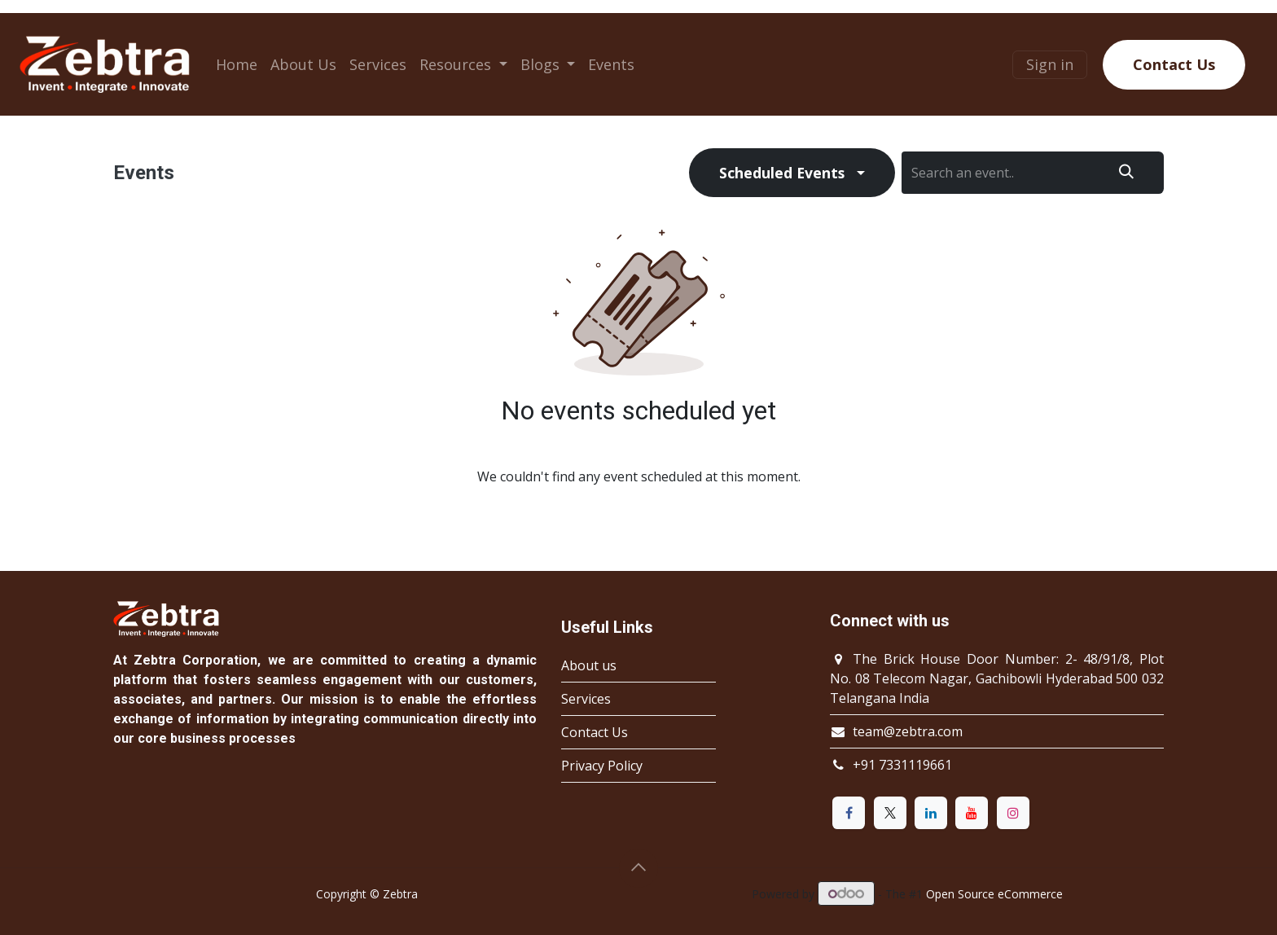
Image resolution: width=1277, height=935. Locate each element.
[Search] (1126, 172)
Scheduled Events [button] (782, 172)
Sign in (1049, 64)
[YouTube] (971, 813)
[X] (890, 813)
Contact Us (1174, 64)
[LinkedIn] (931, 813)
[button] (638, 868)
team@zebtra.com (908, 731)
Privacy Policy (602, 766)
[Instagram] (1013, 813)
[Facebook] (848, 813)
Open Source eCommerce (994, 894)
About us (589, 665)
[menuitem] (236, 64)
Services (586, 699)
